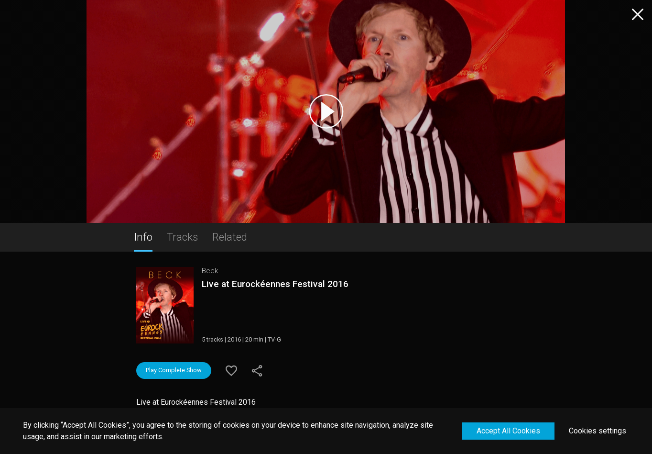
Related (229, 237)
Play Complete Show (174, 370)
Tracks (182, 237)
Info (143, 237)
